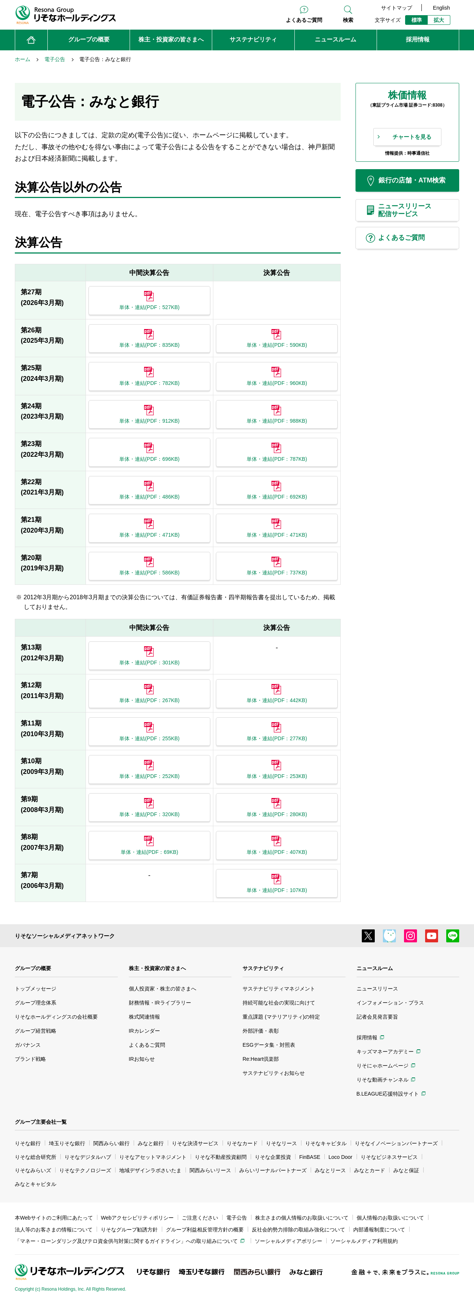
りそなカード (242, 1143)
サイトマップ (396, 8)
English (441, 8)
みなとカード (369, 1170)
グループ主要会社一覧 (41, 1122)
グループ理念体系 (35, 1003)
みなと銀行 (151, 1143)
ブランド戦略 (30, 1059)
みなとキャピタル (35, 1184)
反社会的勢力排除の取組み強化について (298, 1230)
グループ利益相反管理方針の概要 (205, 1230)
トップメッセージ (35, 989)
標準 (416, 20)
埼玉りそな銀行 (67, 1143)
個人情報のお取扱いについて (390, 1218)
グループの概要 (33, 968)
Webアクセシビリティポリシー (137, 1218)
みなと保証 (406, 1170)
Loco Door (340, 1157)
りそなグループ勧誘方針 (129, 1230)
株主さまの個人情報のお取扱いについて (301, 1218)
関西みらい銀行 (111, 1143)
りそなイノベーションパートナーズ (396, 1143)
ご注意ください (200, 1218)
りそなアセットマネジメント (153, 1157)
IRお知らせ (142, 1059)
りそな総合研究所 (35, 1157)
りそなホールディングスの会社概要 (56, 1017)
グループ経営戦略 (35, 1031)
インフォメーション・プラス (390, 1003)
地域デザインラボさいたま (150, 1170)
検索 (348, 20)
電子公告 (236, 1218)
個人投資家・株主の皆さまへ (162, 989)
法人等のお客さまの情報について (54, 1230)
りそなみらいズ (33, 1170)
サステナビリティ (263, 968)
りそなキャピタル (326, 1143)
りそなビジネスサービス (389, 1157)
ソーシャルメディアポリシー (288, 1241)
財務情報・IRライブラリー (160, 1003)
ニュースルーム (375, 968)
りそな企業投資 (273, 1157)
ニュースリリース (377, 989)
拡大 (439, 20)
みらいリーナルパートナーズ (273, 1170)
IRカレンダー (144, 1031)
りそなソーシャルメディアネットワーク (65, 936)
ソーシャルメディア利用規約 (364, 1241)
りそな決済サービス (195, 1143)
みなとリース (330, 1170)
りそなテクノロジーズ (85, 1170)
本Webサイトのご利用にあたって (54, 1218)
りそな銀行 (28, 1143)
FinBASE (309, 1157)
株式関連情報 (144, 1017)
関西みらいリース (210, 1170)
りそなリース (281, 1143)
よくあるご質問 (304, 20)
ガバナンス (28, 1045)
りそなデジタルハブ (87, 1157)
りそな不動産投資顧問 (221, 1157)
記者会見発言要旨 (377, 1017)
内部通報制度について (379, 1230)
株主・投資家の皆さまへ (157, 968)
